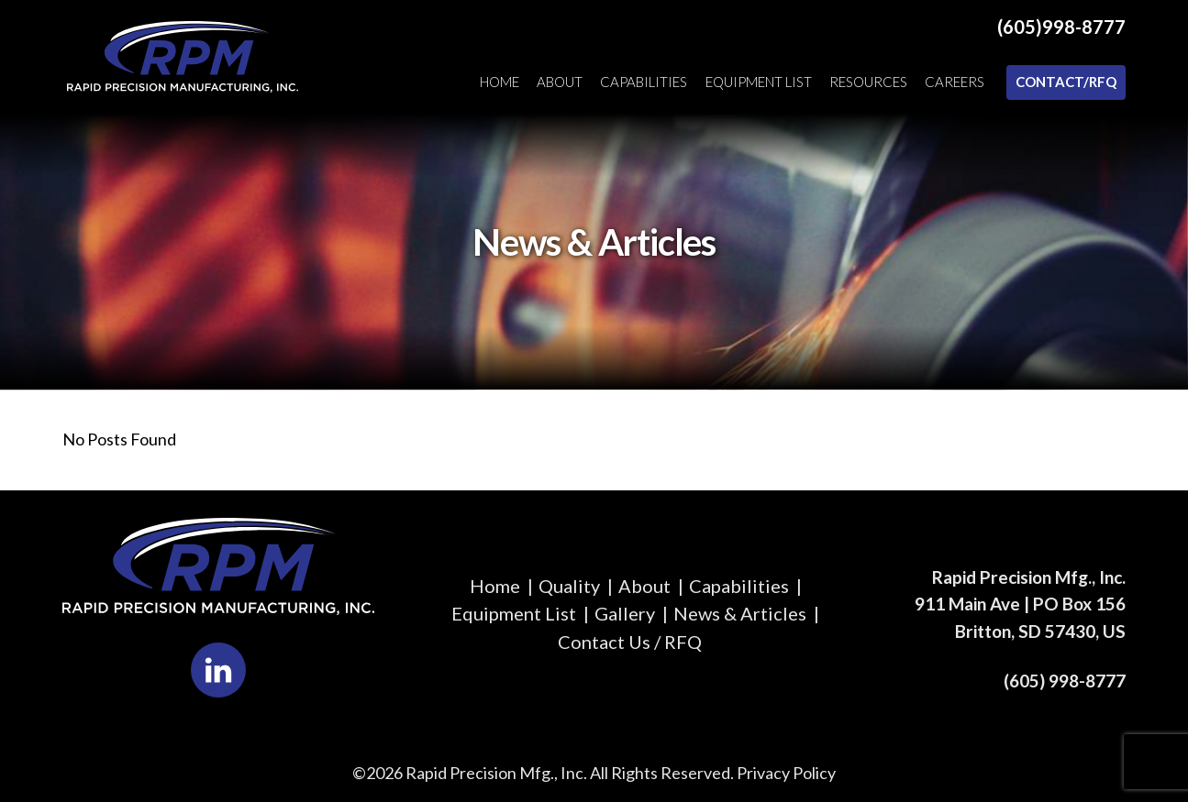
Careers (954, 81)
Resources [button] (868, 81)
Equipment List (758, 81)
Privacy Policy (786, 773)
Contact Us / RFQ (630, 642)
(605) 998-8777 (1065, 680)
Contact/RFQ (1066, 81)
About (560, 81)
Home (499, 81)
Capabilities (643, 81)
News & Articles (739, 613)
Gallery (624, 613)
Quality (569, 586)
